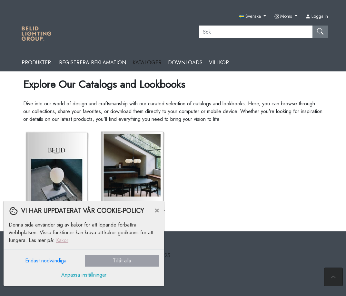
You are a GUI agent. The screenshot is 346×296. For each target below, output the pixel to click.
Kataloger (147, 62)
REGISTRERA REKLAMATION (92, 62)
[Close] (156, 210)
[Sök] (256, 32)
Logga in (316, 16)
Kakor (62, 240)
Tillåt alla (122, 260)
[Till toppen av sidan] (333, 277)
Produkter (37, 62)
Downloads (185, 62)
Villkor (219, 62)
